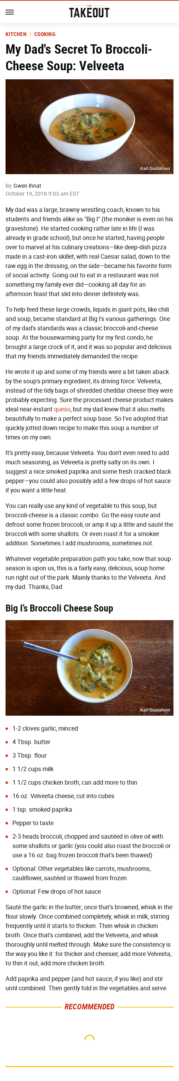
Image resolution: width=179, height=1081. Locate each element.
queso (62, 409)
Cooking (44, 34)
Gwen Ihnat (27, 185)
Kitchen (16, 34)
